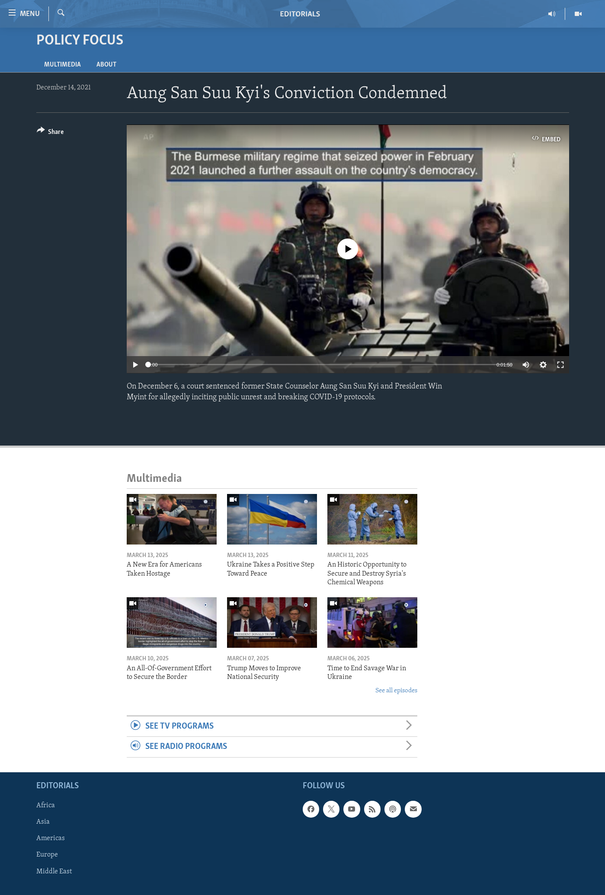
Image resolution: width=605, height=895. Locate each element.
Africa (45, 805)
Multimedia (62, 64)
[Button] (50, 133)
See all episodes (396, 691)
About (106, 64)
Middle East (54, 871)
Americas (50, 838)
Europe (47, 854)
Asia (43, 822)
